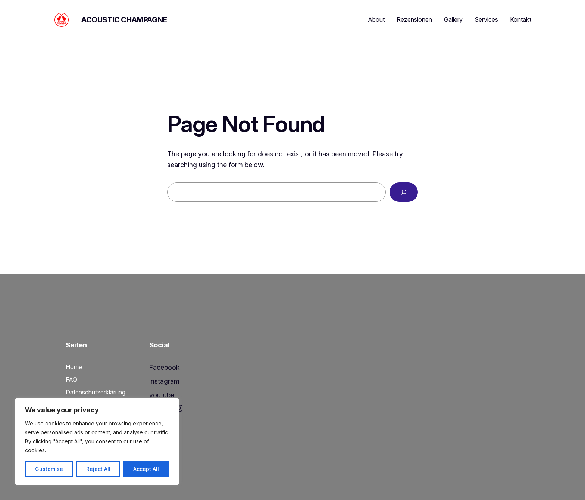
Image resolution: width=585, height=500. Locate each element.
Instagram (164, 381)
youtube (161, 395)
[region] (97, 441)
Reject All (98, 469)
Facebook (164, 367)
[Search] (404, 192)
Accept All (146, 469)
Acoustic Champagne (124, 19)
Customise (49, 469)
